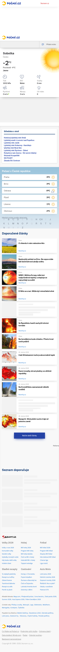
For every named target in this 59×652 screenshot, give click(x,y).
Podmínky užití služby (29, 631)
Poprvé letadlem (26, 577)
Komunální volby (7, 551)
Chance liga (44, 560)
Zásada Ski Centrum (12, 161)
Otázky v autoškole (46, 586)
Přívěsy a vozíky (16, 605)
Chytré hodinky (32, 616)
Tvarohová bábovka (8, 583)
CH (41, 219)
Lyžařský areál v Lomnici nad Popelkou (19, 140)
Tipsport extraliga (27, 563)
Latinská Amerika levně (29, 586)
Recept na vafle (7, 586)
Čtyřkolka (21, 608)
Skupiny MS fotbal (46, 554)
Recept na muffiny (8, 577)
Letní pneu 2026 (45, 574)
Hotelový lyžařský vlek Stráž (15, 138)
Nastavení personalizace (11, 639)
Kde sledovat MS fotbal (48, 557)
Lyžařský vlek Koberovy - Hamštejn (17, 145)
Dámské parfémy (47, 613)
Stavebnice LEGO (35, 613)
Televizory (23, 616)
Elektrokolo (38, 605)
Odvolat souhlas (35, 635)
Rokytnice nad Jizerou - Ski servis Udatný (20, 153)
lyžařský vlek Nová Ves (13, 148)
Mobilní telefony (22, 613)
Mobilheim (46, 605)
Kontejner (13, 608)
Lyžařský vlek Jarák (11, 143)
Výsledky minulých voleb (10, 557)
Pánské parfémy (43, 616)
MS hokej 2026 (26, 548)
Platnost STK (44, 590)
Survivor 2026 (6, 599)
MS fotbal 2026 (45, 548)
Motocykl (26, 605)
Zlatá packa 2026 (50, 596)
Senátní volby (6, 554)
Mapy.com (17, 596)
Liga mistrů (44, 563)
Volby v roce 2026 (8, 548)
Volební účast (6, 563)
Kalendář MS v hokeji (28, 560)
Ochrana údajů (44, 631)
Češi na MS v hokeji (27, 557)
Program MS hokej (27, 551)
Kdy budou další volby (9, 560)
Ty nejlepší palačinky (9, 574)
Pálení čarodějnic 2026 (33, 599)
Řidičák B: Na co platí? (47, 583)
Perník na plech (7, 590)
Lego (31, 605)
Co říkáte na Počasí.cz (10, 631)
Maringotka (5, 608)
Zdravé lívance (7, 580)
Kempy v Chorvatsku (28, 574)
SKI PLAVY (8, 158)
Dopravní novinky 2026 (47, 580)
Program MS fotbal (46, 551)
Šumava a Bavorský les (28, 580)
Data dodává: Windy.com (11, 635)
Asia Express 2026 (18, 599)
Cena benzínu (39, 596)
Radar (25, 635)
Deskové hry (14, 616)
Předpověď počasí (27, 596)
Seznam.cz (45, 3)
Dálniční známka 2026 (47, 577)
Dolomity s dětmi (26, 590)
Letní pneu (5, 616)
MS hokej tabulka (26, 554)
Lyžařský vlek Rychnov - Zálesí (16, 150)
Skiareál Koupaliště (11, 155)
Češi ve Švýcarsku (27, 583)
